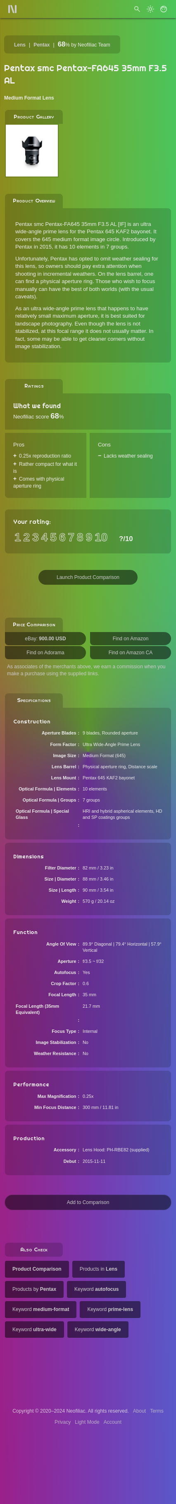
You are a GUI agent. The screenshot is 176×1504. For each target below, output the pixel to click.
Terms (157, 1411)
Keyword (96, 1289)
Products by (34, 1289)
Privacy (63, 1422)
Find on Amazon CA (131, 653)
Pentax (41, 45)
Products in (98, 1269)
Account (112, 1422)
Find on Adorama (45, 653)
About (139, 1411)
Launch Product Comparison (88, 577)
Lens (20, 45)
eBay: (45, 639)
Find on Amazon (131, 639)
